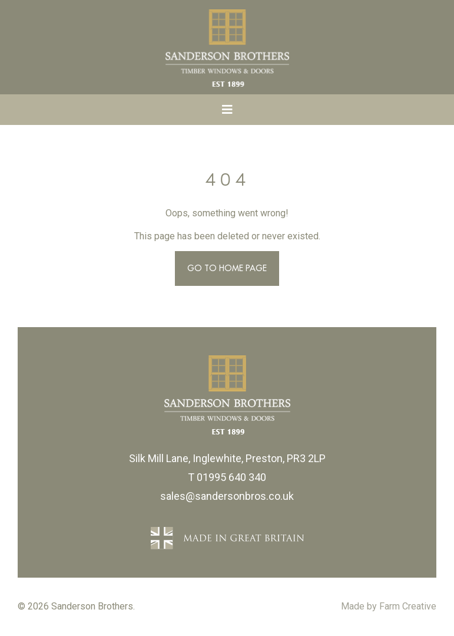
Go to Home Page (227, 268)
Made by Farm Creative (388, 606)
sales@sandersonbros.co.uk (227, 496)
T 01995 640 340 (227, 477)
